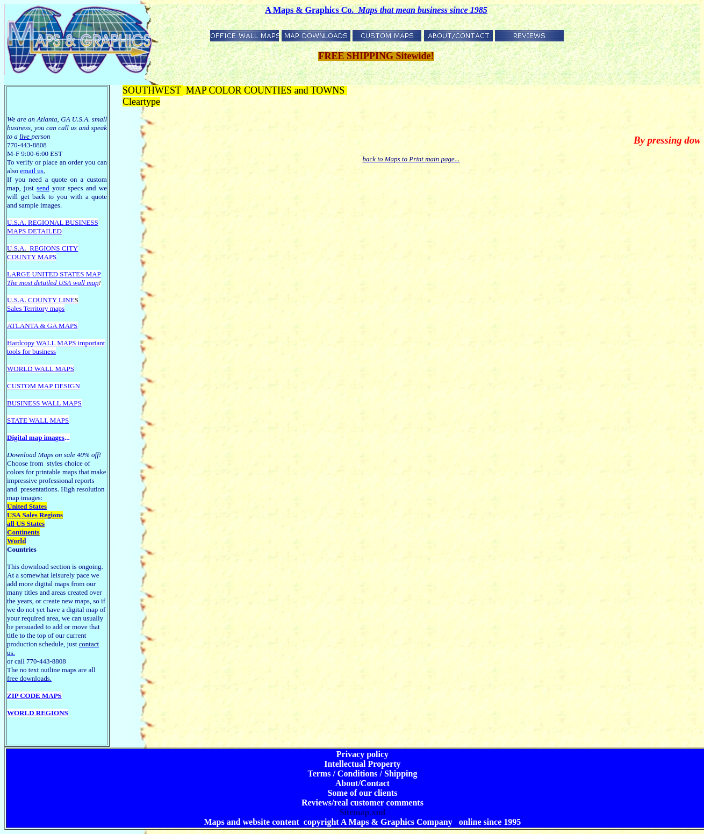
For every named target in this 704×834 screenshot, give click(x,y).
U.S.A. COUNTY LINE (41, 300)
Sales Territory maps (35, 308)
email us (32, 171)
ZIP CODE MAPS (34, 696)
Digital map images (35, 437)
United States (27, 506)
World (16, 541)
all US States (26, 523)
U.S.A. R (20, 222)
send (43, 188)
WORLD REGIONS (37, 713)
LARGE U (22, 274)
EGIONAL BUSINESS (65, 222)
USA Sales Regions (35, 515)
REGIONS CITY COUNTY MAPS (42, 252)
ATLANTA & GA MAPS (42, 326)
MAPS (16, 231)
